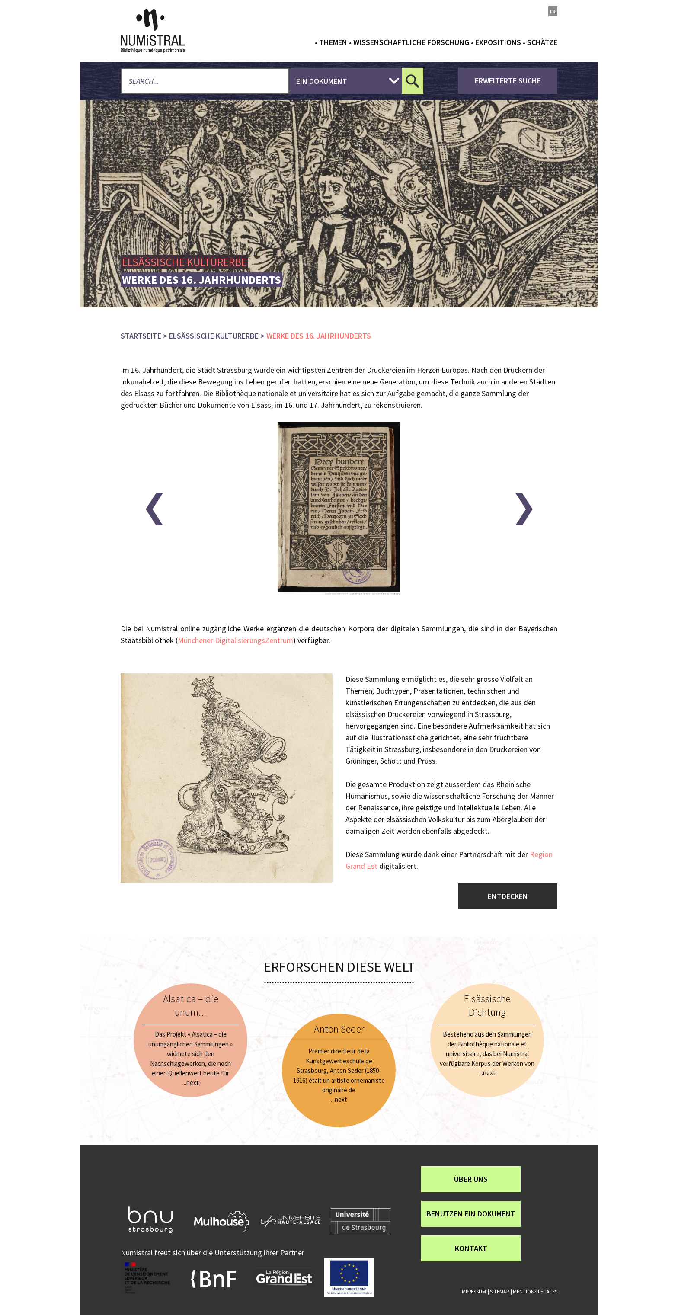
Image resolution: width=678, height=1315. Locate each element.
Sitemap (499, 1291)
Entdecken (508, 896)
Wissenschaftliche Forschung (411, 42)
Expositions (498, 42)
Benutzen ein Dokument (470, 1214)
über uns (471, 1179)
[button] (154, 509)
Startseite (141, 336)
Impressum (473, 1291)
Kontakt (471, 1248)
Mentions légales (535, 1291)
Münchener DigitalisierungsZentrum (235, 640)
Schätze (542, 42)
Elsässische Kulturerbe (214, 336)
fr (553, 11)
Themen (333, 42)
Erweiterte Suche (508, 81)
